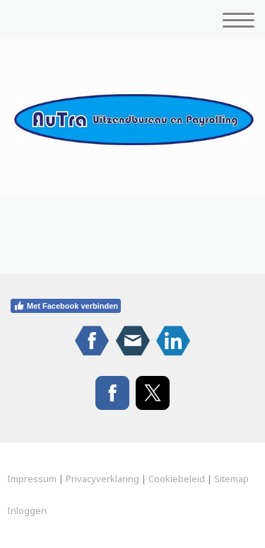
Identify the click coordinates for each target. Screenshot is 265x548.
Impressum (32, 478)
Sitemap (231, 478)
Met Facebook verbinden (65, 306)
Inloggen (27, 510)
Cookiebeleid (176, 478)
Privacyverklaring (102, 478)
